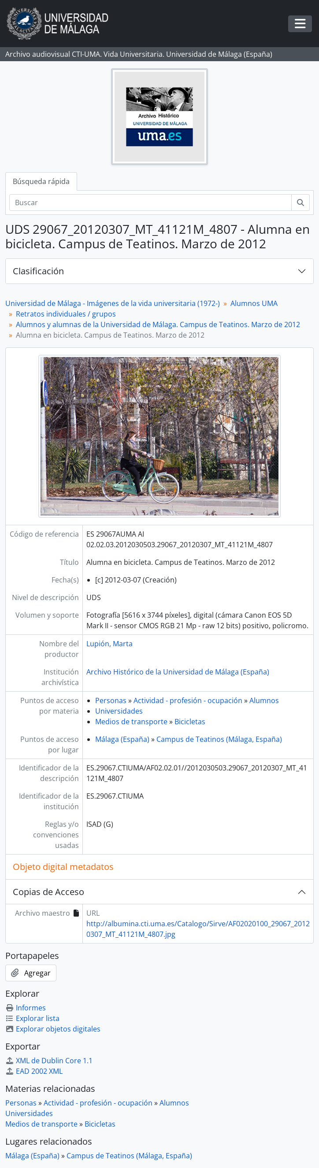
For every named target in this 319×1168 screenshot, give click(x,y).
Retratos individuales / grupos (66, 314)
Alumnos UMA (254, 303)
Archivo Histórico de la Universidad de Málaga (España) (177, 672)
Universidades (119, 711)
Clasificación (38, 271)
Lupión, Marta (109, 643)
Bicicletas (189, 721)
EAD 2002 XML (34, 1071)
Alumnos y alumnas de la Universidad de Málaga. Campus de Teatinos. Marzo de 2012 (158, 324)
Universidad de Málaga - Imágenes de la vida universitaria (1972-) (112, 303)
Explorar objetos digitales (52, 1029)
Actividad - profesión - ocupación (188, 700)
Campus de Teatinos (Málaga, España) (219, 739)
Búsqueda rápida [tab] (41, 181)
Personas (110, 700)
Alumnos (264, 700)
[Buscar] (150, 202)
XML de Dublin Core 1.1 (49, 1060)
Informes (25, 1008)
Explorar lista (32, 1018)
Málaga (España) (122, 739)
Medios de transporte (131, 721)
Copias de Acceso (48, 892)
